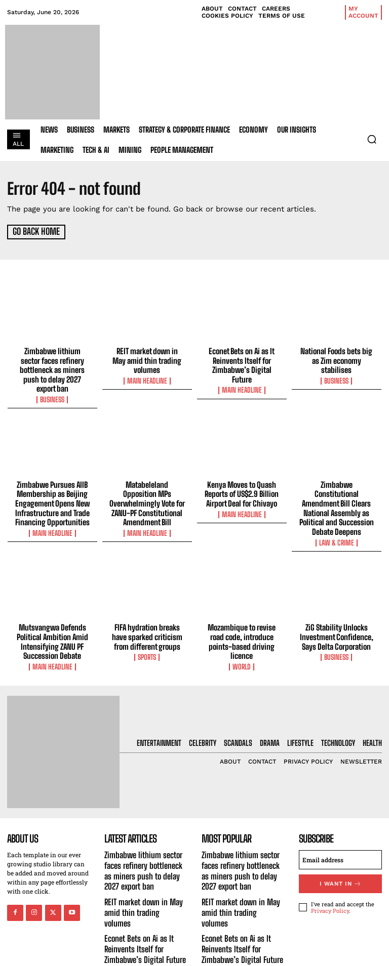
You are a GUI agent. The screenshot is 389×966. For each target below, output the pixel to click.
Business (52, 388)
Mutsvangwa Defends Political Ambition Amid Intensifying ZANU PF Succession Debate (52, 619)
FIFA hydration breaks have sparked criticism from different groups (147, 614)
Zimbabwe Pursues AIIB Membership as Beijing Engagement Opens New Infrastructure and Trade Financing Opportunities (52, 492)
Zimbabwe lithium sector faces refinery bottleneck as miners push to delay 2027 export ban (52, 364)
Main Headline (147, 379)
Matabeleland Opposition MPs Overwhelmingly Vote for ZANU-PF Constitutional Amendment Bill (147, 492)
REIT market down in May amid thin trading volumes (147, 359)
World (241, 643)
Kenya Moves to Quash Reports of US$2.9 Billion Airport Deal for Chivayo (242, 482)
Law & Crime (336, 520)
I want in (340, 859)
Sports (147, 634)
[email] (340, 836)
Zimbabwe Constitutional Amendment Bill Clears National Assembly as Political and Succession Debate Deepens (336, 492)
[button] (372, 139)
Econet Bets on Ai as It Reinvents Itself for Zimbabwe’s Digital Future (241, 364)
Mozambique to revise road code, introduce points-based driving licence (242, 619)
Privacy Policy (330, 886)
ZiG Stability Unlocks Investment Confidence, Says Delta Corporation (336, 614)
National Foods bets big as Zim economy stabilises (336, 359)
